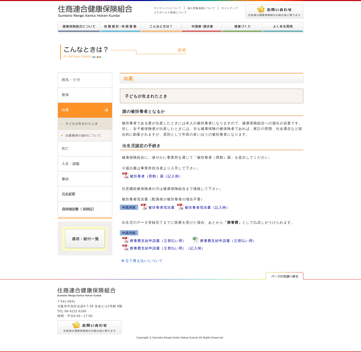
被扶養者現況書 (161, 207)
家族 (85, 95)
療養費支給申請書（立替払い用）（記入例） (167, 248)
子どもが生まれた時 (85, 123)
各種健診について (120, 27)
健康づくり (242, 27)
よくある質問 (282, 27)
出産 (85, 110)
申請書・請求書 (201, 27)
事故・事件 (85, 178)
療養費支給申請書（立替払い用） (158, 241)
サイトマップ (229, 8)
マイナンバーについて (167, 8)
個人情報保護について (201, 8)
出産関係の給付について (85, 135)
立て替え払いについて (144, 261)
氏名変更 (85, 193)
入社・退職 (85, 163)
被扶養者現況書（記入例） (207, 207)
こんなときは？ (161, 27)
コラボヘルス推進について (170, 12)
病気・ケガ (85, 80)
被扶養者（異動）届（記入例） (156, 176)
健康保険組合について (79, 27)
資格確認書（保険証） (85, 208)
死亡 (85, 148)
